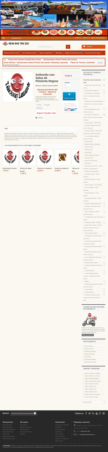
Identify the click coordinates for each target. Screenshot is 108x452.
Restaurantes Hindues (90, 351)
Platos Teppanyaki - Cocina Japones (91, 194)
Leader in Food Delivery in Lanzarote (93, 308)
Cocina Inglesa (88, 289)
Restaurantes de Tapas (90, 362)
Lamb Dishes (87, 152)
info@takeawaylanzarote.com (87, 434)
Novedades (58, 427)
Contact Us (78, 37)
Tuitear (39, 105)
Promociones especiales (62, 425)
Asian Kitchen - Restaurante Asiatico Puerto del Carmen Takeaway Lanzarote (93, 117)
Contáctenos (58, 431)
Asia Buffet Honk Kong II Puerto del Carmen (93, 218)
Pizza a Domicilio (89, 346)
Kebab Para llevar (89, 348)
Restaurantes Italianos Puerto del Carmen (92, 267)
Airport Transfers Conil (90, 389)
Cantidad (67, 82)
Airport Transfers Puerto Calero (93, 381)
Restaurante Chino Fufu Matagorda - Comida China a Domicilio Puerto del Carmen (93, 104)
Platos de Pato (88, 149)
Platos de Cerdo (88, 147)
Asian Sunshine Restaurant (91, 90)
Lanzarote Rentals (80, 445)
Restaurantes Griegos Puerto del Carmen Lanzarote (92, 253)
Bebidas (59, 53)
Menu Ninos (87, 163)
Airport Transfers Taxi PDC (91, 383)
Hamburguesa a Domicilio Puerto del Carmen (92, 237)
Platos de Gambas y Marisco (91, 155)
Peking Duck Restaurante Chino (92, 203)
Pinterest (39, 108)
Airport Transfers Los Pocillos (92, 376)
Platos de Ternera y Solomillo (92, 144)
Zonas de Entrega (92, 53)
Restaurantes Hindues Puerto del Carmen (92, 248)
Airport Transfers (91, 369)
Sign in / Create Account (97, 37)
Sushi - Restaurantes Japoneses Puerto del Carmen (92, 259)
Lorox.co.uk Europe (13, 447)
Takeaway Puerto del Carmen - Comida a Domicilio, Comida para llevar (91, 297)
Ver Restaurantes (29, 53)
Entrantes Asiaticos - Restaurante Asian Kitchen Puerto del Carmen (92, 132)
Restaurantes (89, 341)
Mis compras (23, 425)
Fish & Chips (88, 356)
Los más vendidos (60, 429)
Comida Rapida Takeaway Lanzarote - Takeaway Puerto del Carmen (91, 276)
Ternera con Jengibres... (45, 168)
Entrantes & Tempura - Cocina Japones (91, 181)
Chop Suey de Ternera (10, 168)
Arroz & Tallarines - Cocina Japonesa (90, 189)
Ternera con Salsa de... (62, 168)
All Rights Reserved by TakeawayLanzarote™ (23, 445)
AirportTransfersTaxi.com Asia (29, 447)
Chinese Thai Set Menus (90, 160)
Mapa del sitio (59, 441)
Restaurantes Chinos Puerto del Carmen (92, 87)
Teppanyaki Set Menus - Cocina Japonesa (92, 200)
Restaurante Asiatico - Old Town (92, 222)
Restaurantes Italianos (90, 359)
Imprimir (40, 117)
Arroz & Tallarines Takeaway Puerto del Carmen (91, 137)
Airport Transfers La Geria (91, 397)
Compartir (47, 105)
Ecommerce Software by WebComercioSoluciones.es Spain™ (56, 445)
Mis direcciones (24, 429)
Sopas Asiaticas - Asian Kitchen (92, 122)
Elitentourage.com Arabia (45, 447)
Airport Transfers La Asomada (92, 394)
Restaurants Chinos (90, 354)
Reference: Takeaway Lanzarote (44, 85)
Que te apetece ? (46, 53)
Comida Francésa (89, 292)
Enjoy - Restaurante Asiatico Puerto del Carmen (91, 213)
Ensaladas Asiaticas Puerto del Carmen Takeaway (91, 127)
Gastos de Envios (60, 436)
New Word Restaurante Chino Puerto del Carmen (91, 111)
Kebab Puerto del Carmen (91, 262)
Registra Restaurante (74, 53)
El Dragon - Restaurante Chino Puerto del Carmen (91, 208)
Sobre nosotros (59, 434)
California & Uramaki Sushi (91, 171)
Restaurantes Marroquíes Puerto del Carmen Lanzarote (92, 242)
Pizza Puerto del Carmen (90, 233)
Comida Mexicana (89, 270)
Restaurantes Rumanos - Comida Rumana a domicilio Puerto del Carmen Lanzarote (92, 227)
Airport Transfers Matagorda (92, 378)
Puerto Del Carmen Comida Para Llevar (92, 81)
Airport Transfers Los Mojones (92, 373)
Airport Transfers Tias (90, 386)
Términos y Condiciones (62, 438)
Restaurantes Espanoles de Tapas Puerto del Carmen (92, 285)
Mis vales (22, 434)
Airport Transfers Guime (91, 391)
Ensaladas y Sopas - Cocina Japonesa (91, 175)
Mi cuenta (24, 422)
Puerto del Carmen (12, 53)
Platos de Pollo (88, 141)
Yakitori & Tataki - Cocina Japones (93, 184)
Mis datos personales (26, 431)
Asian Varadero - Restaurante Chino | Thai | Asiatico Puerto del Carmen (91, 96)
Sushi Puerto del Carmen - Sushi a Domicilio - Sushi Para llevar (92, 167)
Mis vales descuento (25, 427)
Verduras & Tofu (88, 158)
